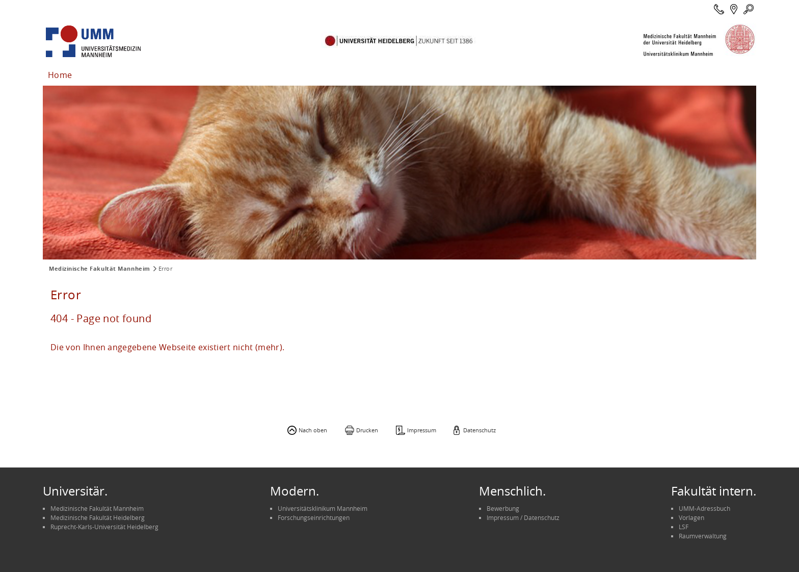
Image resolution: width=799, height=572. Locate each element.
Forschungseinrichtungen (314, 517)
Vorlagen (691, 517)
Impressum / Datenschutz (523, 517)
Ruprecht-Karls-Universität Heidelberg (104, 527)
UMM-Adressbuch (704, 508)
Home (60, 75)
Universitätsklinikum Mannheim (322, 508)
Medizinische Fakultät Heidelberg (97, 517)
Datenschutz (479, 430)
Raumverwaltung (703, 536)
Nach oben (313, 430)
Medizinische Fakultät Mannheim (99, 269)
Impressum (421, 430)
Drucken (367, 430)
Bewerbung (503, 508)
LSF (683, 527)
